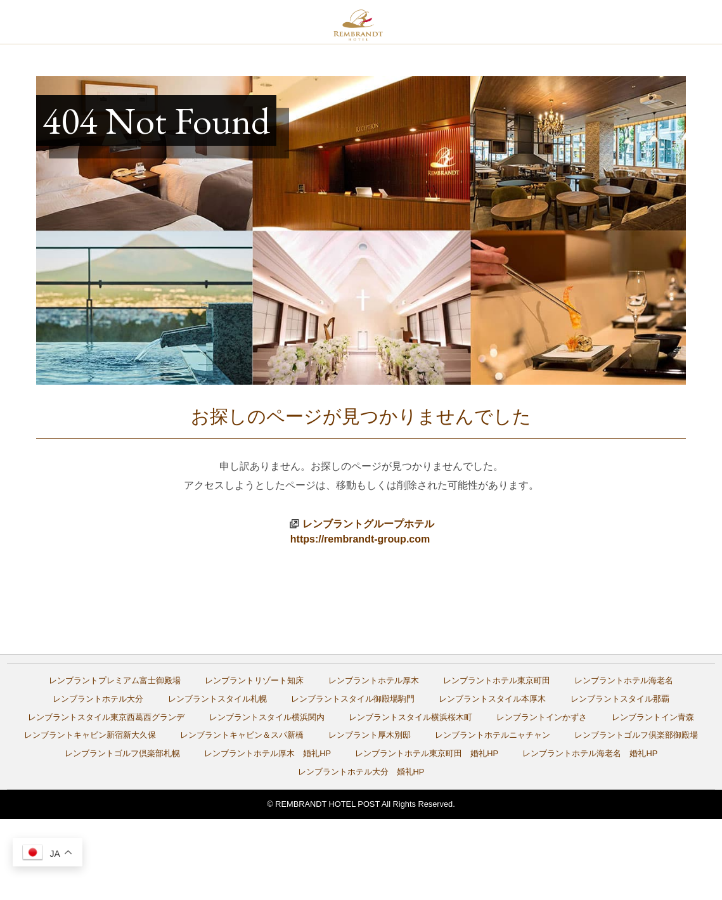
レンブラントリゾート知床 (254, 680)
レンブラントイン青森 (653, 717)
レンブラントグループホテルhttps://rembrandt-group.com (362, 531)
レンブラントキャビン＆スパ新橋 (242, 735)
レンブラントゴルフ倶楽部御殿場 (636, 735)
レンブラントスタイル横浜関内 (267, 717)
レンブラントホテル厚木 (373, 680)
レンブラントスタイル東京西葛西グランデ (106, 717)
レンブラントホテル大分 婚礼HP (361, 771)
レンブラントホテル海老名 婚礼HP (589, 753)
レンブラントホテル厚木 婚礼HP (267, 753)
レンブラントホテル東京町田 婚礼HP (426, 753)
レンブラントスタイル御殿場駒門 (353, 699)
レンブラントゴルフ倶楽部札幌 (122, 753)
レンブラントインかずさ (541, 717)
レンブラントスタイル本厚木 (492, 699)
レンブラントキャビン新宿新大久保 (90, 735)
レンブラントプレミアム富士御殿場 (115, 680)
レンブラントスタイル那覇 (620, 699)
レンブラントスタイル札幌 (217, 699)
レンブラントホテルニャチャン (492, 735)
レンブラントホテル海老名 (623, 680)
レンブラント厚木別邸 (369, 735)
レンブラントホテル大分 (98, 699)
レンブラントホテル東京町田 (496, 680)
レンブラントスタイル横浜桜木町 (410, 717)
